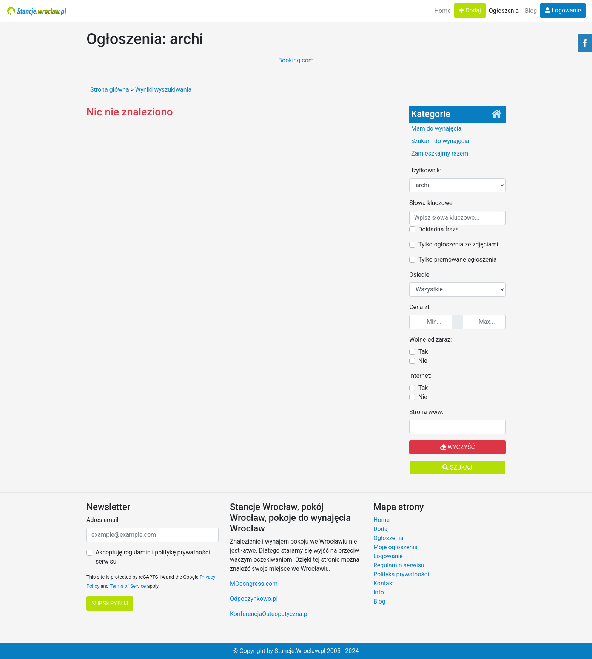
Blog (531, 10)
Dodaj (470, 10)
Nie (422, 360)
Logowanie (563, 10)
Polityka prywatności (401, 574)
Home (443, 10)
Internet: (420, 375)
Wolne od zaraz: (430, 339)
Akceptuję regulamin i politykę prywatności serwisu (153, 557)
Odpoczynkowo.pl (254, 598)
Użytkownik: (425, 170)
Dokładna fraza (438, 229)
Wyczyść (457, 447)
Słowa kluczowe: (431, 202)
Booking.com (296, 60)
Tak (423, 351)
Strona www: (426, 412)
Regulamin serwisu (398, 565)
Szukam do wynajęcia (440, 141)
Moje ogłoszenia (395, 547)
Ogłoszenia (504, 10)
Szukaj (457, 467)
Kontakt (383, 583)
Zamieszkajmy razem (439, 153)
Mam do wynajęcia (436, 128)
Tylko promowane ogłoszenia (457, 259)
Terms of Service (128, 586)
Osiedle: (420, 274)
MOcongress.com (254, 583)
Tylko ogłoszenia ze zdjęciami (458, 244)
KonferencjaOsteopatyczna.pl (269, 613)
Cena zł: (420, 307)
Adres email (102, 520)
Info (378, 592)
